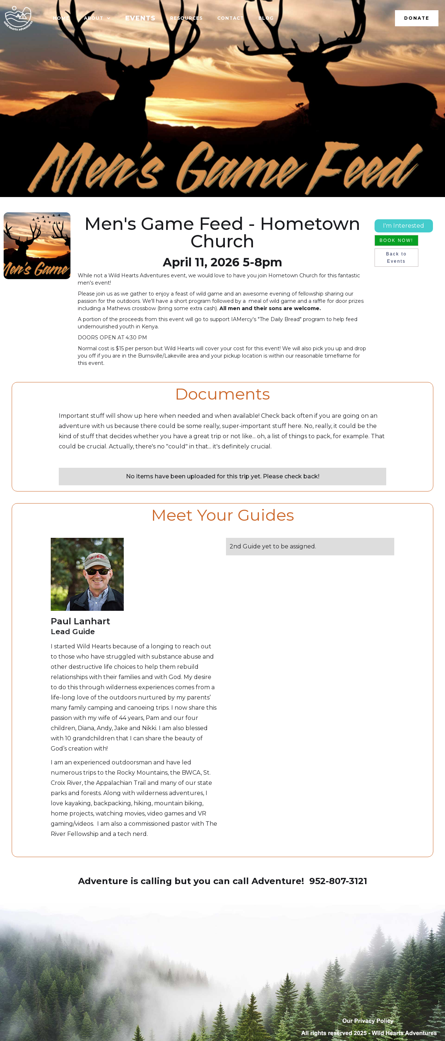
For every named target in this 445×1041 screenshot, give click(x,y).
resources (186, 18)
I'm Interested (403, 225)
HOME (61, 18)
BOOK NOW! (396, 240)
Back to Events (396, 257)
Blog (266, 18)
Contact (230, 18)
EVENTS (140, 18)
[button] (97, 18)
